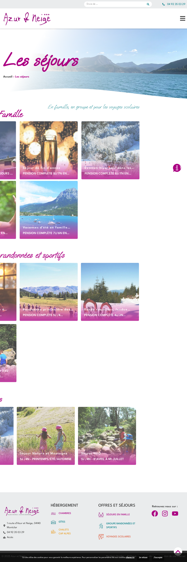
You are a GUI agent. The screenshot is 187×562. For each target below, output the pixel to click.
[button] (182, 18)
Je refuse (143, 557)
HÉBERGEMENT (64, 506)
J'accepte (158, 557)
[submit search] (149, 4)
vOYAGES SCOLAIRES (118, 537)
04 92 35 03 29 (176, 4)
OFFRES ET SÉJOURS (116, 506)
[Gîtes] (53, 522)
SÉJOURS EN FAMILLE (118, 515)
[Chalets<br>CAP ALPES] (53, 531)
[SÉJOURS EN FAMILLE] (101, 515)
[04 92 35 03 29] (163, 4)
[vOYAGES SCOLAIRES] (101, 536)
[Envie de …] (115, 4)
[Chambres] (53, 513)
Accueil (7, 76)
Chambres (65, 513)
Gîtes (62, 522)
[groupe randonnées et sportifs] (101, 525)
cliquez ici (130, 557)
